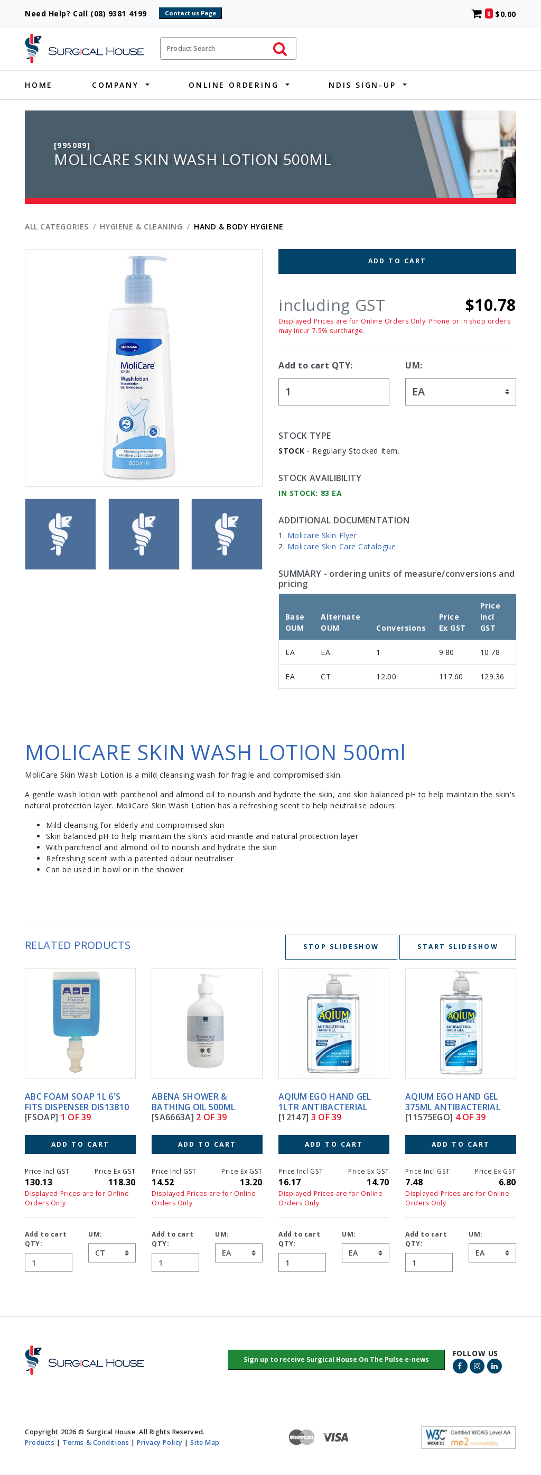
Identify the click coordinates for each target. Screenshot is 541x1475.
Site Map (204, 1441)
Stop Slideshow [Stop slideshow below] (341, 946)
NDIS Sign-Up (362, 85)
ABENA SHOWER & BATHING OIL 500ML (193, 1101)
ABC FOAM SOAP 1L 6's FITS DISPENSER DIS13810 (77, 1101)
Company (115, 85)
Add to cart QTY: (315, 365)
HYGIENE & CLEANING (141, 227)
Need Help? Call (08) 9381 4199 (90, 13)
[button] (336, 1360)
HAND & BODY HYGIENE (239, 227)
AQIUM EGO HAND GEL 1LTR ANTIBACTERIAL (324, 1101)
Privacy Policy (160, 1441)
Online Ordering (233, 85)
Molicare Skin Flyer (322, 535)
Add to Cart (397, 260)
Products (39, 1441)
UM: (414, 365)
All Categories (57, 227)
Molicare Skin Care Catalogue (341, 546)
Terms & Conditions (95, 1441)
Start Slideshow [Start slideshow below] (457, 946)
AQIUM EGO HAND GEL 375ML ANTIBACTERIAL (452, 1101)
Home (39, 85)
